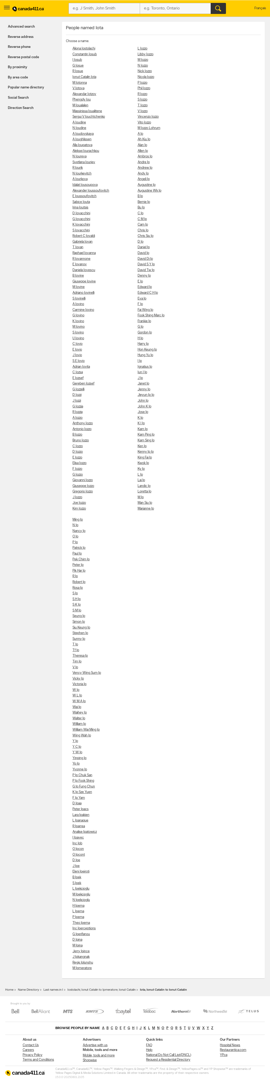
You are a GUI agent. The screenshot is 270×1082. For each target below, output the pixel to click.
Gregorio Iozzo (83, 491)
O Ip (75, 536)
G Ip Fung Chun (84, 786)
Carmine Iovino (83, 310)
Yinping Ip (79, 758)
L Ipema (78, 911)
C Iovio (78, 344)
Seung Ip (79, 616)
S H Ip (77, 599)
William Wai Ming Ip (86, 729)
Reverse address (20, 37)
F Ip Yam (79, 798)
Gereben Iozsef (83, 383)
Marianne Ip (146, 508)
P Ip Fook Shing (83, 780)
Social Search (18, 97)
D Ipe (76, 860)
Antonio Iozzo (82, 429)
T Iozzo (143, 105)
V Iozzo (143, 111)
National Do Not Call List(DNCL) (168, 1055)
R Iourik (78, 167)
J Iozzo (77, 497)
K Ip (140, 418)
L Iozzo (142, 48)
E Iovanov (80, 264)
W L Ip (77, 695)
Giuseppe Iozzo (83, 486)
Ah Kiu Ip (144, 139)
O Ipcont (79, 854)
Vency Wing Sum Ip (87, 673)
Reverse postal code (23, 57)
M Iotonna (80, 82)
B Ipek (77, 877)
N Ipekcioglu (81, 900)
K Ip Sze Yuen (82, 792)
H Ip (140, 338)
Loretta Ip (144, 491)
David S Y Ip (146, 264)
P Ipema (78, 917)
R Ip (75, 576)
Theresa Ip (80, 655)
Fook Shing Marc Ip (151, 315)
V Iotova (78, 88)
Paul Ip (77, 553)
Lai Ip (141, 480)
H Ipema (78, 906)
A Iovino (78, 304)
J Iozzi (77, 400)
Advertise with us (95, 1045)
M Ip (141, 497)
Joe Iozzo (79, 503)
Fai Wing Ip (145, 310)
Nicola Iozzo (146, 77)
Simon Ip (79, 622)
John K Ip (144, 406)
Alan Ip (142, 145)
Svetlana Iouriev (84, 162)
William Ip (79, 724)
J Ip (140, 378)
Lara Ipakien (81, 815)
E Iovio (77, 349)
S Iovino (78, 332)
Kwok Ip (143, 463)
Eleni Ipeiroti (81, 871)
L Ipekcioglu (81, 888)
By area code (18, 77)
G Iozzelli (78, 389)
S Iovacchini (81, 230)
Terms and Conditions (38, 1059)
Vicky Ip (78, 678)
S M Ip (77, 610)
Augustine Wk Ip (149, 190)
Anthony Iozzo (83, 423)
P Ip (75, 542)
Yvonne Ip (80, 769)
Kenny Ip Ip (146, 451)
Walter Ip (79, 718)
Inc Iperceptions (84, 928)
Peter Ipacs (81, 809)
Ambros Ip (145, 156)
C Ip (140, 213)
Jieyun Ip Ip (146, 395)
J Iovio (77, 355)
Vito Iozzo (144, 122)
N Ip (75, 525)
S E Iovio (79, 361)
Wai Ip (77, 707)
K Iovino (78, 321)
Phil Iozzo (144, 88)
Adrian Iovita (81, 366)
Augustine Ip (147, 185)
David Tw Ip (146, 270)
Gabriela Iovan (83, 241)
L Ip (140, 474)
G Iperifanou (81, 934)
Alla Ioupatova (82, 145)
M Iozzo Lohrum (149, 128)
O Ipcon (78, 849)
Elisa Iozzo (79, 463)
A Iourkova (80, 179)
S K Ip (77, 604)
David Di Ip (145, 259)
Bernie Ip (144, 202)
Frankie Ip (144, 321)
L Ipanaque (80, 820)
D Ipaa (77, 803)
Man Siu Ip (145, 503)
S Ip (75, 593)
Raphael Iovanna (84, 253)
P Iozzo (142, 82)
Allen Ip (143, 151)
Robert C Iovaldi (84, 236)
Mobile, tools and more (99, 1055)
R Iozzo (142, 94)
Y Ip (75, 741)
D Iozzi (77, 395)
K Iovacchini (81, 224)
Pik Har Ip (79, 570)
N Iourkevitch (82, 173)
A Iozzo (78, 418)
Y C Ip (77, 747)
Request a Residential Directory (168, 1059)
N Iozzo (143, 65)
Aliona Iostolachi (84, 48)
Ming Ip (78, 519)
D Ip (140, 241)
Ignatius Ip (145, 366)
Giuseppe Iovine (84, 281)
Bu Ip (141, 207)
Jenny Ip (144, 389)
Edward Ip (145, 287)
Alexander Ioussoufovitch (91, 190)
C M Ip (142, 219)
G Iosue (78, 65)
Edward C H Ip (148, 293)
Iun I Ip (142, 372)
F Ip (140, 304)
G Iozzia (78, 406)
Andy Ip (143, 173)
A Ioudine (79, 122)
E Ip (140, 281)
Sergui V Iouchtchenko (89, 116)
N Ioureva (79, 156)
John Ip (143, 400)
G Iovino (78, 315)
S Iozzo (142, 99)
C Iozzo (78, 446)
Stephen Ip (80, 633)
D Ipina (77, 939)
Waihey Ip (80, 712)
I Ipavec (78, 837)
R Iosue (78, 71)
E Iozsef (78, 378)
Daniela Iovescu (84, 270)
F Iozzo (77, 469)
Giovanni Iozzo (83, 480)
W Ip (76, 690)
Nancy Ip (79, 531)
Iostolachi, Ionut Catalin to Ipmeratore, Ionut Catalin (102, 989)
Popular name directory (26, 87)
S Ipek (77, 883)
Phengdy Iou (82, 99)
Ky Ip (141, 469)
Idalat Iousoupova (85, 185)
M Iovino (79, 326)
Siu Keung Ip (81, 627)
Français (260, 8)
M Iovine (79, 287)
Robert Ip (79, 582)
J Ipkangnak (81, 957)
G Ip (140, 326)
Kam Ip (143, 429)
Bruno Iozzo (81, 440)
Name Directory (28, 989)
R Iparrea (79, 826)
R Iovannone (81, 259)
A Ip (140, 134)
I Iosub (77, 60)
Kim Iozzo (79, 508)
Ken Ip (142, 446)
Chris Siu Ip (145, 236)
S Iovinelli (79, 298)
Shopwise (90, 1060)
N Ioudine (79, 128)
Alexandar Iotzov (84, 94)
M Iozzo (143, 60)
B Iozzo (77, 434)
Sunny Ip (79, 639)
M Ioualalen (80, 105)
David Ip (143, 253)
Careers (28, 1050)
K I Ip (141, 423)
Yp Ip (76, 763)
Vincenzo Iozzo (148, 116)
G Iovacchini (81, 219)
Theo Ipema (81, 923)
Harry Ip (143, 344)
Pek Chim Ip (81, 559)
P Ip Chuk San (82, 775)
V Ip (75, 667)
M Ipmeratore (82, 968)
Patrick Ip (79, 548)
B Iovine (78, 275)
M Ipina (78, 945)
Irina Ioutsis (80, 207)
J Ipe (76, 866)
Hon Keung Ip (147, 349)
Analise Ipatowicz (85, 832)
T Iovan (78, 247)
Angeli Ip (144, 179)
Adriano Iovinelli (83, 293)
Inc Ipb (77, 843)
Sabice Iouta (81, 202)
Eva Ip (142, 298)
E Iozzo (77, 457)
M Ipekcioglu (81, 894)
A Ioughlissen (82, 139)
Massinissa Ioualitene (87, 111)
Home (9, 989)
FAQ (149, 1045)
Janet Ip (143, 383)
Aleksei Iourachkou (86, 151)
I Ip (140, 361)
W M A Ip (79, 701)
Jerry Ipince (81, 951)
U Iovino (78, 338)
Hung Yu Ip (145, 355)
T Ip (75, 644)
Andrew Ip (145, 167)
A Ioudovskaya (83, 134)
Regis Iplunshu (83, 962)
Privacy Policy (32, 1055)
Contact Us (31, 1045)
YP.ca (223, 1055)
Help (149, 1050)
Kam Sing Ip (146, 440)
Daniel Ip (144, 247)
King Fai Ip (145, 457)
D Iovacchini (81, 213)
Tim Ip (77, 661)
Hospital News (230, 1045)
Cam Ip (143, 224)
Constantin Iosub (85, 54)
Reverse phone (19, 47)
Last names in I (53, 989)
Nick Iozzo (145, 71)
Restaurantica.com (233, 1050)
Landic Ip (144, 486)
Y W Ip (77, 752)
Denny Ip (144, 275)
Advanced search (21, 26)
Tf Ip (76, 650)
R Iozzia (78, 412)
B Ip (140, 196)
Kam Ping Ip (146, 434)
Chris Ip (143, 230)
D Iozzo (78, 451)
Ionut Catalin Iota (84, 77)
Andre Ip (144, 162)
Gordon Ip (145, 332)
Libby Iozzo (145, 54)
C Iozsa (78, 372)
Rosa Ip (78, 588)
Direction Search (20, 108)
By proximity (17, 67)
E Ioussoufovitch (85, 196)
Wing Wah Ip (82, 735)
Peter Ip (78, 565)
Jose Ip (143, 412)
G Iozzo (78, 474)
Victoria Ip (79, 684)
